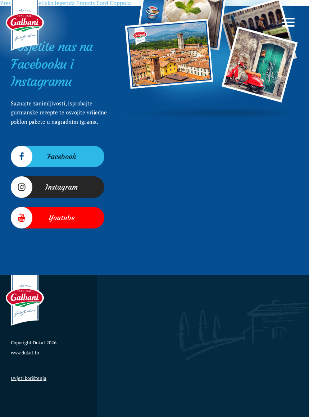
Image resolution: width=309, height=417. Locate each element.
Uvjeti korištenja (28, 378)
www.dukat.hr (25, 352)
